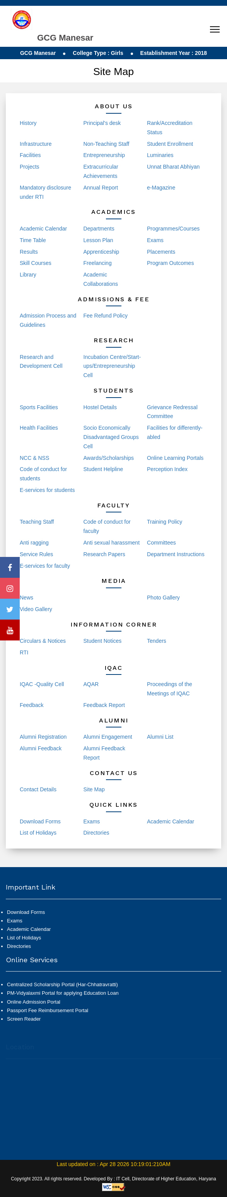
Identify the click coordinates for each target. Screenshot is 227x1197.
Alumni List (160, 737)
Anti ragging (34, 543)
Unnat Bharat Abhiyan (173, 167)
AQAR (91, 684)
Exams (155, 240)
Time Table (33, 240)
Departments (99, 228)
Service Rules (36, 554)
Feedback (31, 705)
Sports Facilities (39, 407)
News (26, 597)
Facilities (30, 155)
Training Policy (164, 522)
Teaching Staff (37, 522)
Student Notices (103, 641)
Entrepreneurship (104, 155)
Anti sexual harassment (112, 543)
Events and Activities (108, 597)
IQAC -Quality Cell (42, 684)
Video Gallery (36, 609)
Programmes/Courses (173, 228)
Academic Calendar (43, 228)
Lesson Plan (98, 240)
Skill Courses (35, 263)
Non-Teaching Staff (107, 144)
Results (29, 252)
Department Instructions (176, 554)
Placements (161, 252)
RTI (24, 652)
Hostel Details (100, 407)
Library (28, 275)
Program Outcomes (170, 263)
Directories (96, 833)
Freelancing (98, 263)
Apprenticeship (101, 252)
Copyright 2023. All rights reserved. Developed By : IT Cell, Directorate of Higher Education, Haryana (113, 1179)
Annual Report (101, 187)
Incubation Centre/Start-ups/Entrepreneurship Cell (112, 366)
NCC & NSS (34, 458)
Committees (161, 543)
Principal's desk (102, 123)
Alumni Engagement (108, 737)
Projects (29, 167)
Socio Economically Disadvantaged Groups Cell (111, 437)
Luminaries (160, 155)
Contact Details (38, 789)
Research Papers (104, 554)
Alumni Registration (43, 737)
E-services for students (47, 490)
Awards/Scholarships (109, 458)
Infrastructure (35, 144)
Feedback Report (104, 705)
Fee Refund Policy (106, 315)
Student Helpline (103, 469)
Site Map (94, 789)
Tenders (156, 641)
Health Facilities (39, 428)
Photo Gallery (163, 597)
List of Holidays (38, 833)
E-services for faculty (45, 566)
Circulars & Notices (43, 641)
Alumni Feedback (40, 748)
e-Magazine (161, 187)
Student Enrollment (170, 144)
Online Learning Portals (175, 458)
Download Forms (40, 821)
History (28, 123)
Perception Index (167, 469)
